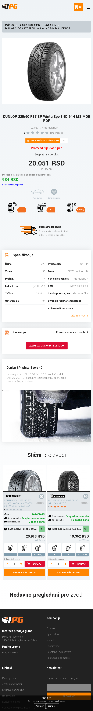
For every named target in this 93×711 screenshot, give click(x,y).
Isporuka (51, 640)
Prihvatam (40, 706)
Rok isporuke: (13, 521)
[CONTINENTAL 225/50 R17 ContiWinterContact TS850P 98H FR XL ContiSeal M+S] (24, 478)
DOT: (9, 514)
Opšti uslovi (53, 634)
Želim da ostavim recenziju (46, 345)
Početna (9, 24)
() (80, 7)
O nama (51, 628)
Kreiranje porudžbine (13, 690)
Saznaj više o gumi (24, 572)
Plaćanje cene (9, 678)
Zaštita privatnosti (12, 684)
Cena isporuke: (14, 518)
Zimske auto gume (29, 24)
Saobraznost (53, 646)
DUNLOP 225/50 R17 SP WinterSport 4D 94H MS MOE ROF (37, 28)
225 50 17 (50, 24)
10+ (85, 529)
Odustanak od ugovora (59, 652)
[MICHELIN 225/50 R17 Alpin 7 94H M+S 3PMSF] (68, 478)
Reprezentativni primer (12, 184)
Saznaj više (53, 706)
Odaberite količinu (12, 559)
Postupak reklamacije (58, 658)
